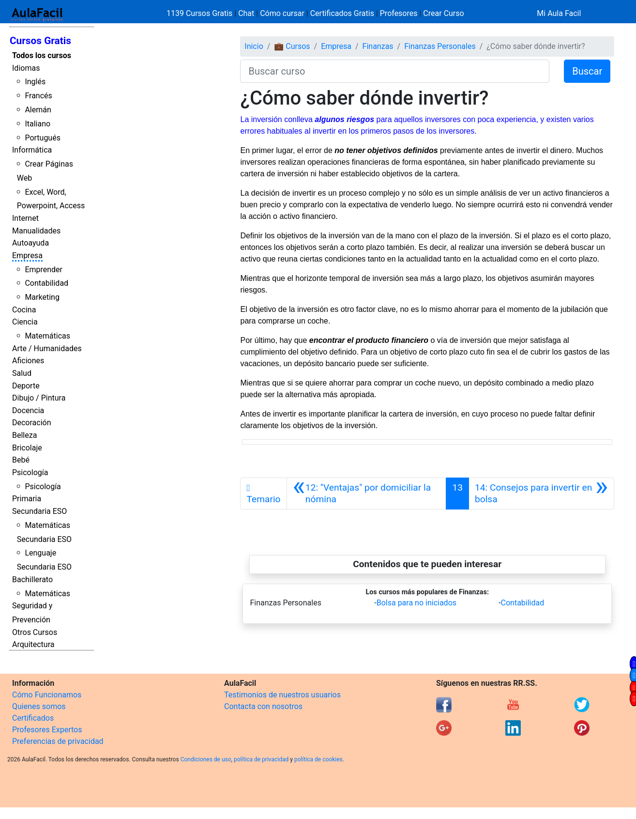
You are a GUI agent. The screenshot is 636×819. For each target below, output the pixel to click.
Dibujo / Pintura (38, 397)
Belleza (24, 435)
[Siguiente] (541, 494)
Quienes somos (39, 706)
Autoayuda (30, 242)
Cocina (24, 309)
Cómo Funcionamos (46, 694)
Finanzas (378, 46)
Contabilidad (46, 283)
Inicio (253, 46)
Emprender (43, 269)
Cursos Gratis (40, 40)
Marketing (42, 297)
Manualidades (36, 230)
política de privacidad (261, 759)
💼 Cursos (292, 46)
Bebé (21, 459)
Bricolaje (27, 447)
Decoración (31, 422)
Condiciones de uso (206, 759)
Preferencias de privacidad (58, 741)
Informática (32, 150)
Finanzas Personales (439, 46)
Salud (21, 373)
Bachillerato (32, 579)
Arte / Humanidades (47, 348)
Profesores (399, 13)
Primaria (26, 498)
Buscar (587, 71)
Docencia (28, 410)
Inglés (35, 81)
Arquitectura (33, 644)
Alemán (38, 109)
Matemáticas (47, 335)
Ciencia (25, 321)
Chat (246, 13)
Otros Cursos (34, 632)
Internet (25, 218)
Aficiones (28, 360)
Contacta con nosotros (263, 706)
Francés (38, 95)
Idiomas (26, 68)
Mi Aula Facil (559, 13)
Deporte (26, 385)
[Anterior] (367, 494)
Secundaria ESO (39, 511)
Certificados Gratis (342, 13)
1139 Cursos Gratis (200, 13)
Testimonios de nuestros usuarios (282, 694)
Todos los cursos (41, 55)
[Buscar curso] (394, 71)
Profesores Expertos (47, 729)
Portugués (43, 137)
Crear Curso (443, 13)
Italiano (37, 123)
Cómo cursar (282, 13)
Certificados (33, 718)
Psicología (30, 472)
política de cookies (318, 759)
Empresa (27, 255)
